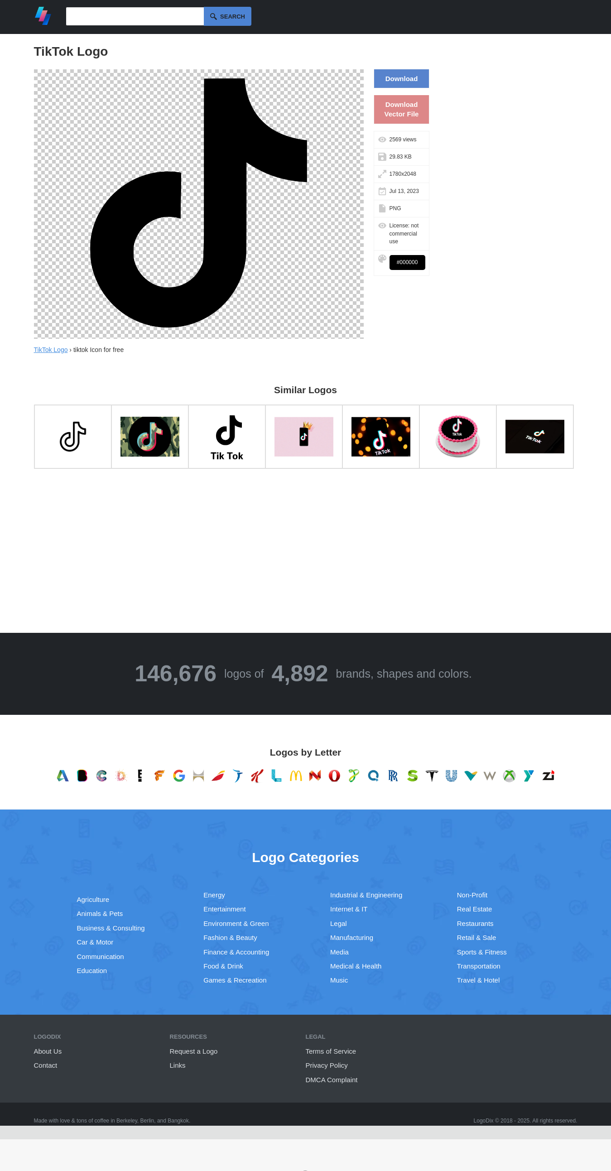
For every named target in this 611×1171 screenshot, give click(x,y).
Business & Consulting (111, 928)
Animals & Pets (100, 913)
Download (401, 78)
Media (339, 952)
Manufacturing (351, 937)
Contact (46, 1065)
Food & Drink (223, 966)
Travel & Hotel (478, 980)
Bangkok (178, 1121)
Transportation (478, 966)
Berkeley (126, 1121)
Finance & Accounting (236, 952)
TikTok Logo (51, 349)
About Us (48, 1051)
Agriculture (93, 899)
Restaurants (475, 923)
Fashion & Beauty (230, 937)
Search (232, 16)
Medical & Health (355, 966)
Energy (214, 895)
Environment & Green (236, 923)
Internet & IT (349, 909)
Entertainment (224, 909)
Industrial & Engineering (366, 895)
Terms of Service (331, 1051)
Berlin (147, 1121)
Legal (338, 923)
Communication (100, 956)
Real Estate (474, 909)
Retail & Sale (476, 937)
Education (92, 970)
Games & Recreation (234, 980)
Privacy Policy (327, 1065)
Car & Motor (95, 942)
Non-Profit (472, 895)
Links (178, 1065)
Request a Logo (194, 1051)
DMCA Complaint (332, 1080)
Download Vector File (402, 109)
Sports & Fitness (482, 952)
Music (339, 980)
